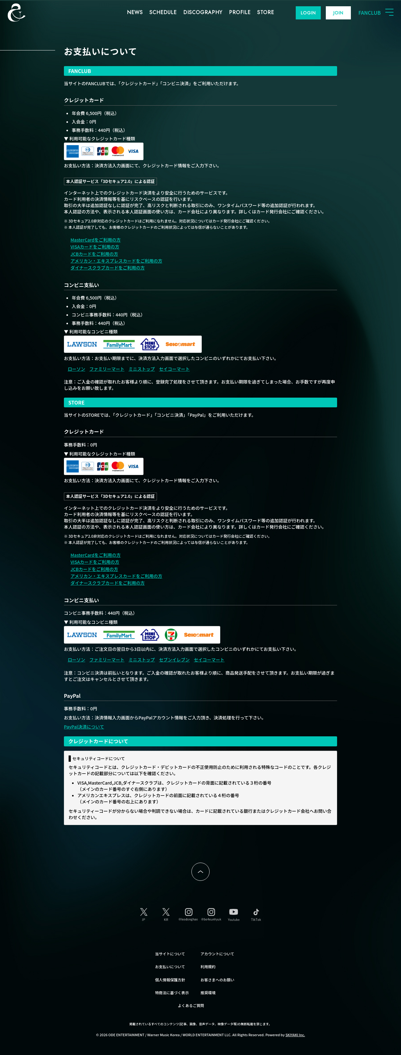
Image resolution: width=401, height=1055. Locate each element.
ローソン (76, 369)
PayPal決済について (84, 726)
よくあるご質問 (191, 1005)
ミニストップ (141, 369)
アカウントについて (217, 953)
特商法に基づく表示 (172, 992)
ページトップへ (200, 871)
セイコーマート (174, 369)
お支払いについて (170, 966)
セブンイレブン (174, 659)
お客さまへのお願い (217, 979)
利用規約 (208, 966)
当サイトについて (170, 953)
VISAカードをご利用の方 (94, 246)
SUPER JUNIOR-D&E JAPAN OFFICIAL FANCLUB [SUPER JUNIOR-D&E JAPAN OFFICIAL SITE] (26, 12)
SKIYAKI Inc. (295, 1034)
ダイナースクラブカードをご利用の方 (107, 267)
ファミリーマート (106, 369)
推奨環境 (208, 992)
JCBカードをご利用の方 (94, 254)
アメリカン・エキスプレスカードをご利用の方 (116, 261)
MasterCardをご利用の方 (95, 240)
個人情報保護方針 (170, 979)
